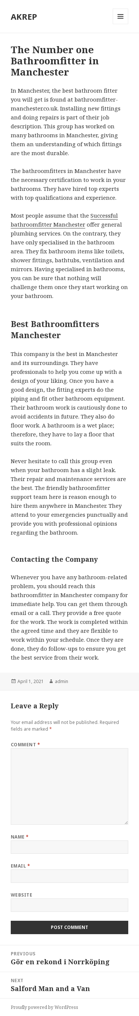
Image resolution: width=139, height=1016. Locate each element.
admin (61, 681)
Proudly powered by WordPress (44, 1007)
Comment (25, 744)
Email (20, 866)
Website (21, 895)
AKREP (24, 16)
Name (20, 837)
